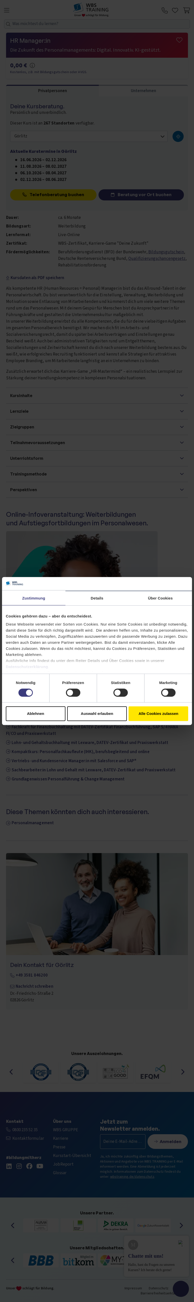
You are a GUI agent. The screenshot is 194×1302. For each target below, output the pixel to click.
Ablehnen (35, 713)
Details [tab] (97, 598)
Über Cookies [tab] (160, 598)
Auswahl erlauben (97, 713)
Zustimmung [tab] (33, 598)
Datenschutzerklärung (27, 667)
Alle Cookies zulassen (158, 713)
